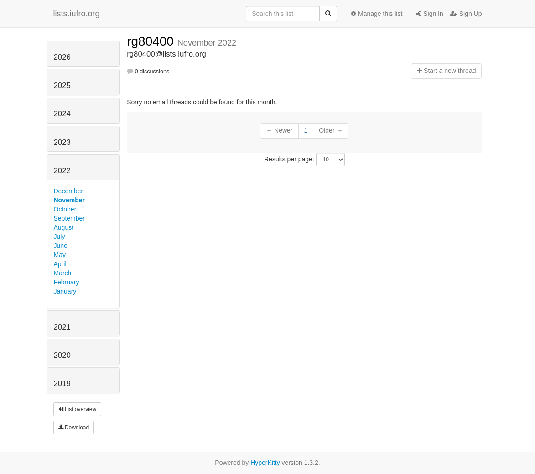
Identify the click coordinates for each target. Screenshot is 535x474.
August (64, 227)
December (68, 191)
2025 (62, 85)
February (66, 282)
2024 (62, 113)
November (69, 200)
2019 (62, 383)
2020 (62, 355)
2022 (62, 170)
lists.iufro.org (76, 13)
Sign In (429, 13)
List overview (77, 409)
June (61, 245)
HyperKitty (265, 462)
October (65, 209)
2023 (62, 142)
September (69, 218)
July (59, 236)
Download (73, 427)
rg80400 (152, 41)
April (60, 264)
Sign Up (466, 13)
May (60, 254)
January (65, 291)
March (63, 273)
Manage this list (376, 13)
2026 (62, 57)
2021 (62, 327)
